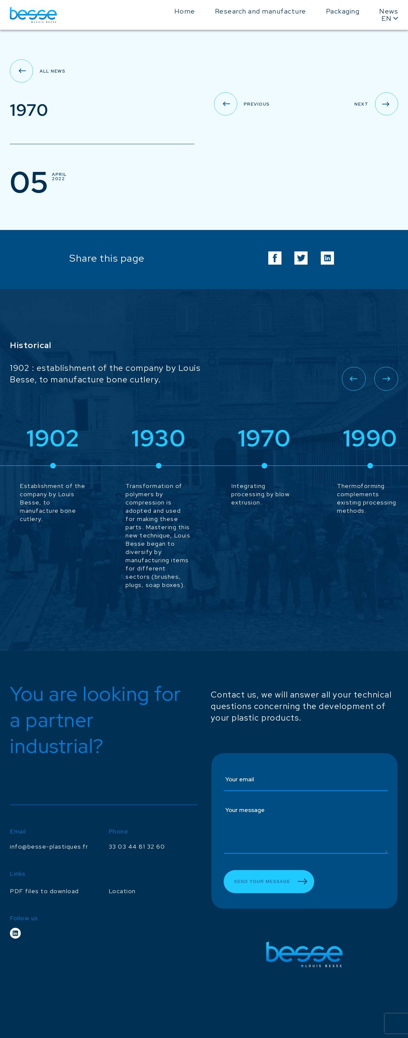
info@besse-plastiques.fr (49, 846)
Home (184, 11)
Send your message (262, 881)
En (386, 18)
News (388, 11)
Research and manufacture (260, 11)
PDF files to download (44, 891)
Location (122, 891)
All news (52, 71)
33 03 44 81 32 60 (137, 846)
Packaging (343, 11)
